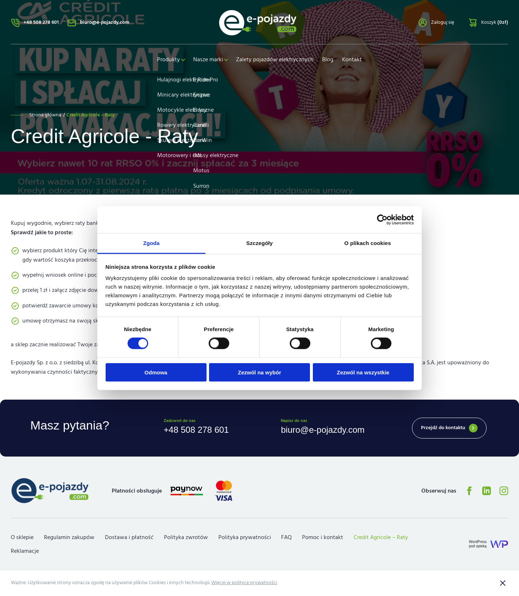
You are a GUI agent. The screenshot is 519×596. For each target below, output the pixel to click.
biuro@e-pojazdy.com (104, 23)
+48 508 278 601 (41, 23)
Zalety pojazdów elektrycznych (276, 61)
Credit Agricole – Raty (381, 538)
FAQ (286, 538)
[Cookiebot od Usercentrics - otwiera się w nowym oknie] (382, 219)
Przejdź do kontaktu (443, 428)
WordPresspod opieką (478, 545)
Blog (329, 61)
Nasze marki (208, 61)
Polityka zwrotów (186, 538)
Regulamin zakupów (69, 538)
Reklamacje (25, 552)
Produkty (167, 61)
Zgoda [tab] (151, 243)
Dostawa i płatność (129, 538)
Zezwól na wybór (259, 372)
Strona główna (45, 115)
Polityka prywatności (244, 538)
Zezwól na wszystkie (363, 372)
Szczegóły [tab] (259, 243)
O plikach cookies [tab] (367, 243)
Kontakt (353, 61)
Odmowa (156, 372)
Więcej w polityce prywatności (244, 583)
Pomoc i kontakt (322, 538)
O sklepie (22, 538)
